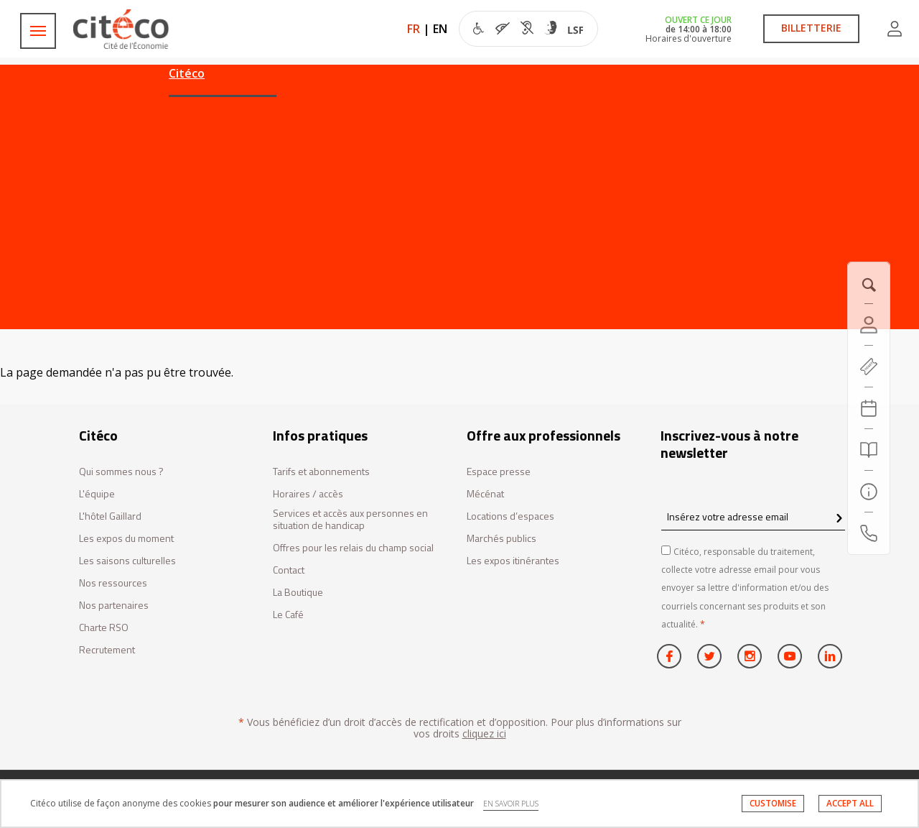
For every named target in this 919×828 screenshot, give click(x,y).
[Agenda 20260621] (869, 408)
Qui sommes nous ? (121, 472)
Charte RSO (104, 628)
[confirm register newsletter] (838, 519)
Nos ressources (113, 583)
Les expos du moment (126, 539)
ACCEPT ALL (850, 803)
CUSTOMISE (773, 803)
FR (413, 29)
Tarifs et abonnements (321, 472)
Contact (288, 570)
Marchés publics (501, 539)
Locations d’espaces (510, 516)
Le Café (288, 615)
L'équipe (97, 494)
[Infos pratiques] (869, 491)
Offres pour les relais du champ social (353, 548)
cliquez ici (484, 733)
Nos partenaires (114, 605)
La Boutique (298, 592)
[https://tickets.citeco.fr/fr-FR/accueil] (869, 366)
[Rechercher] (869, 450)
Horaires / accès (308, 494)
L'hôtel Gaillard (110, 516)
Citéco (187, 73)
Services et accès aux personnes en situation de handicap (350, 520)
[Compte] (869, 325)
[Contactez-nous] (869, 533)
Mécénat (485, 494)
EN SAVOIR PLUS (510, 804)
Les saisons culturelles (127, 561)
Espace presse (499, 472)
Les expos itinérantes (513, 561)
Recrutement (107, 650)
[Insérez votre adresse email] (753, 516)
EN (440, 29)
